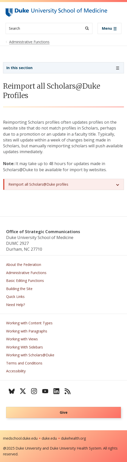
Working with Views (22, 339)
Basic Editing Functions (25, 280)
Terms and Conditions (24, 363)
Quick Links (15, 296)
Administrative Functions (26, 272)
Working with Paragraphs (26, 331)
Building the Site (19, 288)
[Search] (87, 28)
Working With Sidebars (24, 347)
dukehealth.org (73, 438)
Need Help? (15, 304)
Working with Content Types (29, 323)
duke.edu (49, 438)
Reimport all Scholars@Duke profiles (38, 184)
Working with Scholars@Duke (30, 355)
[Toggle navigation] (109, 28)
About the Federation (23, 264)
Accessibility (16, 371)
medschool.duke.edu (20, 438)
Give (64, 412)
